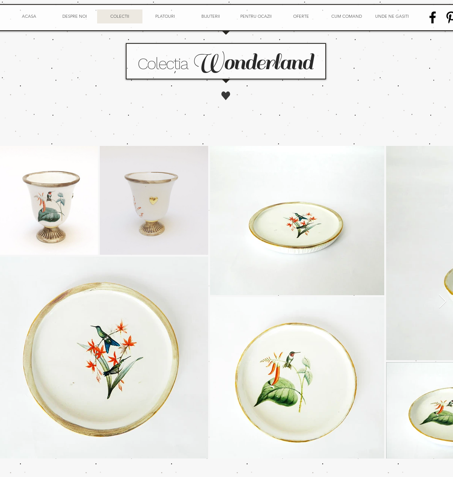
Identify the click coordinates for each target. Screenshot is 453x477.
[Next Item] (442, 301)
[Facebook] (433, 17)
